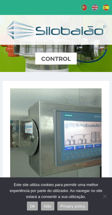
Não (47, 206)
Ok (32, 206)
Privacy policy (72, 206)
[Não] (105, 196)
